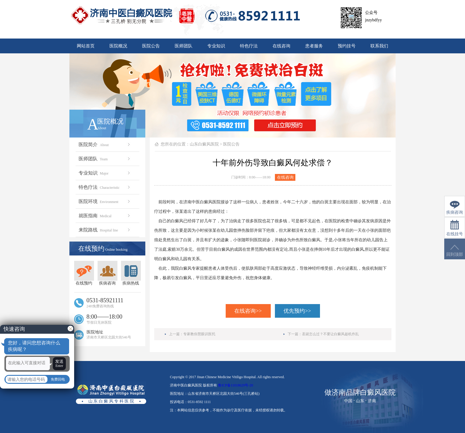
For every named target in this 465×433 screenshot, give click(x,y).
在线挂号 (454, 228)
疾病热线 (131, 273)
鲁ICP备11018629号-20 (235, 385)
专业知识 (216, 46)
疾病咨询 (107, 273)
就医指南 (105, 215)
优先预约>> (297, 311)
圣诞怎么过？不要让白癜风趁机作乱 (330, 334)
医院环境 (105, 201)
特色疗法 (249, 46)
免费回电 (58, 379)
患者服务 (314, 46)
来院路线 (105, 229)
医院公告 (151, 46)
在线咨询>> (248, 311)
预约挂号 (347, 46)
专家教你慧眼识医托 (199, 334)
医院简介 (105, 144)
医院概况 (118, 46)
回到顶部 (454, 251)
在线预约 (84, 273)
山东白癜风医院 (204, 144)
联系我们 (379, 46)
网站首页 (86, 46)
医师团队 (183, 46)
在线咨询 (281, 46)
